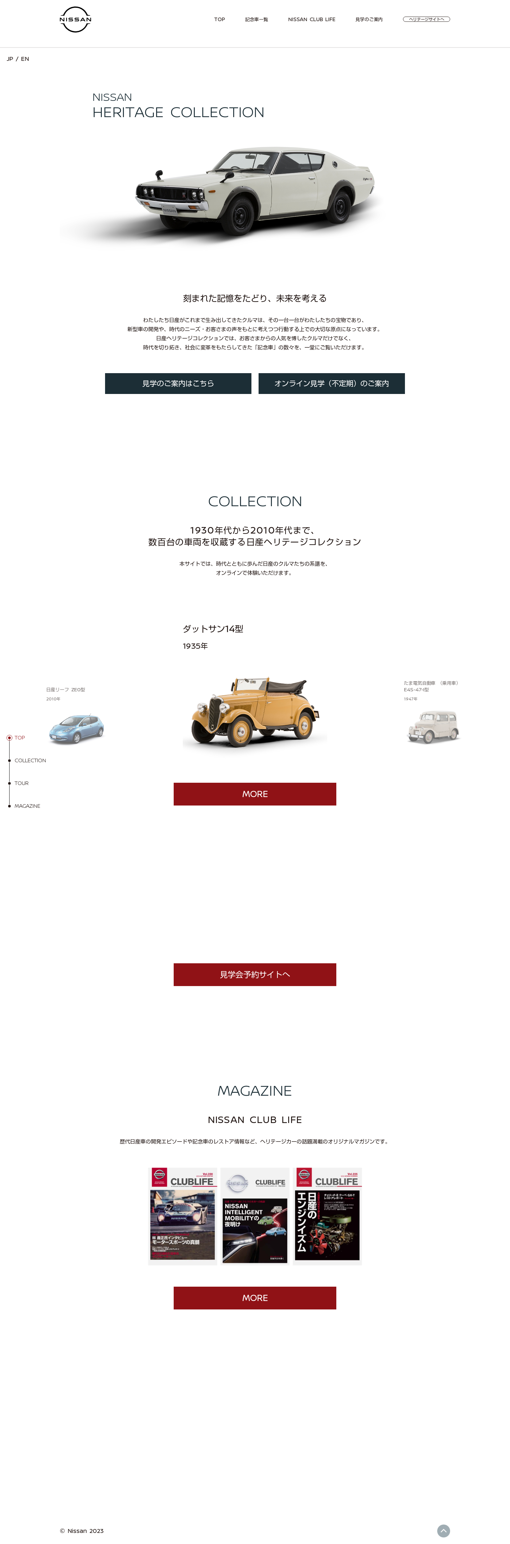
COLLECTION (30, 760)
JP (10, 58)
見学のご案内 (369, 19)
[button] (149, 694)
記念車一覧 (256, 19)
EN (25, 58)
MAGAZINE (27, 806)
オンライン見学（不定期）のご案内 (332, 383)
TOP (219, 19)
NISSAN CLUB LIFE (311, 19)
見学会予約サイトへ (255, 975)
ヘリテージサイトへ (426, 19)
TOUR (22, 783)
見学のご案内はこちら (178, 383)
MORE (255, 794)
